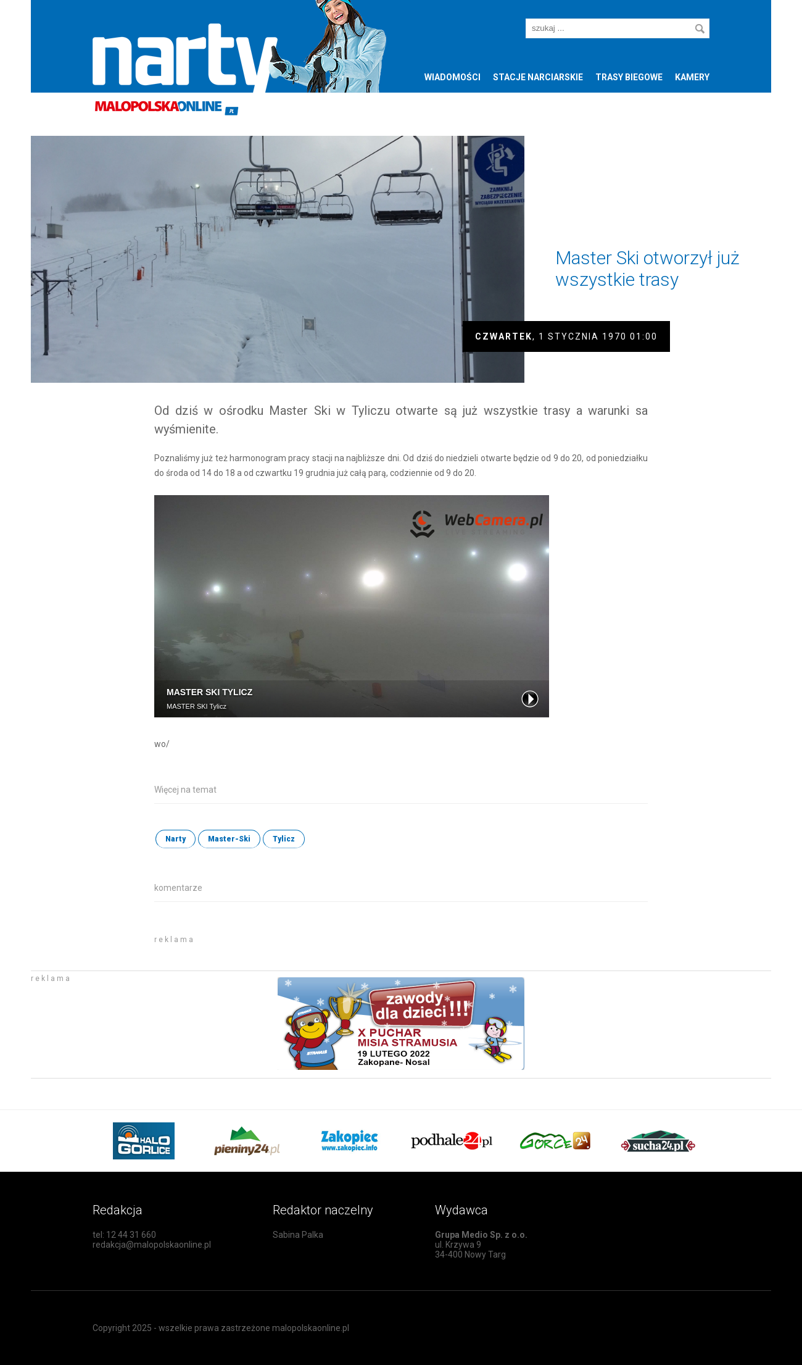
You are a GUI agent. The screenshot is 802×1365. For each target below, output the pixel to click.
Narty (175, 839)
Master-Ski (229, 839)
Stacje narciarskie (538, 77)
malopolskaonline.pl (310, 1328)
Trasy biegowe (629, 77)
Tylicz (284, 839)
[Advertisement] (298, 947)
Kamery (692, 77)
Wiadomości (452, 77)
